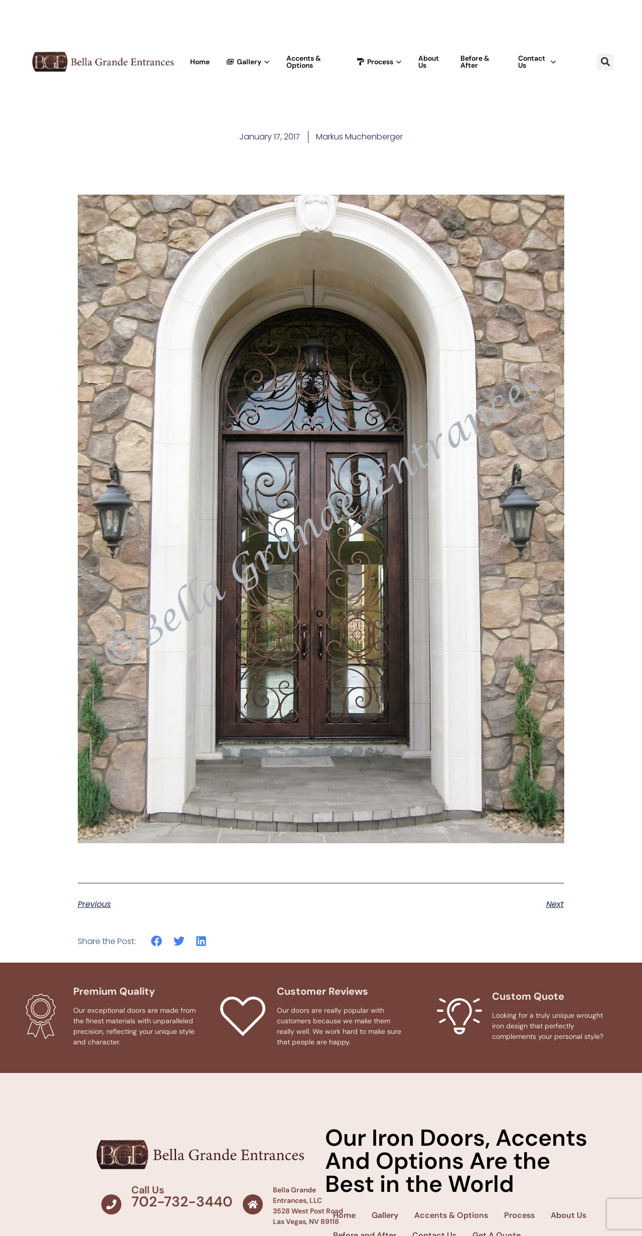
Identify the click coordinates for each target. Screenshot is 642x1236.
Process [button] (379, 61)
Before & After (475, 62)
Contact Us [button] (537, 62)
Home (200, 61)
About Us (428, 62)
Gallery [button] (248, 61)
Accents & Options (303, 62)
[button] (605, 62)
